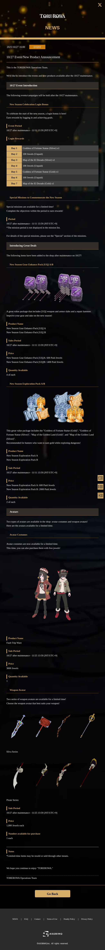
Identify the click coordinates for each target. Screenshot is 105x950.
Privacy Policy (87, 919)
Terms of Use (52, 919)
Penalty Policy (69, 919)
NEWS (15, 919)
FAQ (26, 919)
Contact (37, 919)
